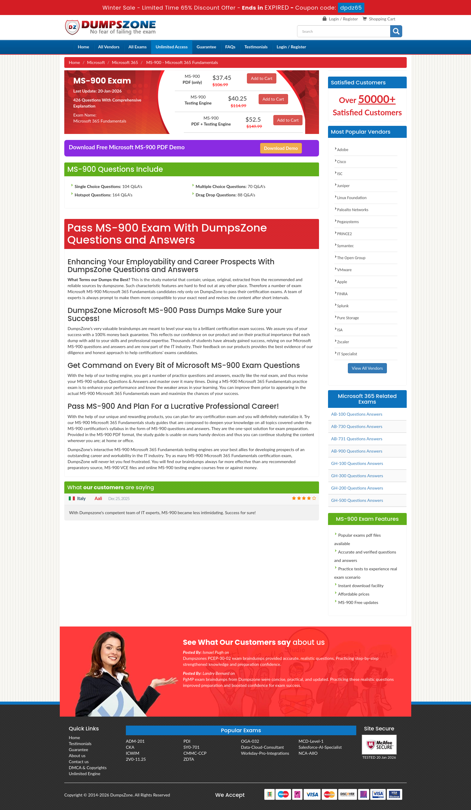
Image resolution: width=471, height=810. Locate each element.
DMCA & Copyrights (88, 767)
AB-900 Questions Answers (356, 451)
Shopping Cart (382, 18)
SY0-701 (192, 747)
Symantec (344, 245)
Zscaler (341, 341)
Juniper (342, 185)
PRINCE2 (343, 233)
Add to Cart (261, 78)
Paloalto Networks (351, 209)
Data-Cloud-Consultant (262, 747)
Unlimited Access (171, 46)
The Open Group (350, 257)
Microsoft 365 (125, 62)
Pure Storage (346, 317)
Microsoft (96, 62)
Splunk (341, 305)
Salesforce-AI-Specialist (320, 747)
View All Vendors (367, 368)
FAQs (230, 46)
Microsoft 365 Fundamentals (99, 120)
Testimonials (256, 46)
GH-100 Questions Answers (357, 463)
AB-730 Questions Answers (356, 426)
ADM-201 (135, 741)
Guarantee (206, 46)
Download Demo (281, 148)
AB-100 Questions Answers (356, 414)
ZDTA (189, 759)
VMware (343, 269)
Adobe (341, 149)
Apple (340, 281)
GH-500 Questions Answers (357, 500)
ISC (338, 173)
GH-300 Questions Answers (357, 475)
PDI (187, 741)
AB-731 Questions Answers (356, 438)
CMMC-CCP (195, 753)
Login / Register (343, 18)
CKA (130, 747)
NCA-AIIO (308, 753)
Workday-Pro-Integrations (265, 753)
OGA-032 (250, 741)
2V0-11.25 (136, 759)
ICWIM (132, 753)
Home (83, 46)
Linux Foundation (350, 197)
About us (77, 755)
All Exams (138, 46)
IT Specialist (345, 353)
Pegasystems (346, 221)
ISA (338, 329)
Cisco (340, 161)
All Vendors (109, 46)
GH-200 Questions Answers (357, 487)
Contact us (79, 761)
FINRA (341, 293)
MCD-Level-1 (311, 741)
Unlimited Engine (84, 773)
